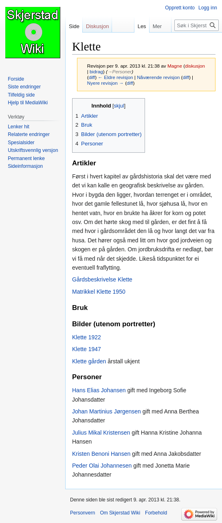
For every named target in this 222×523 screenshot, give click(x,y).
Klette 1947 (86, 349)
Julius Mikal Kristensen (101, 432)
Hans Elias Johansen (99, 390)
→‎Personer (120, 71)
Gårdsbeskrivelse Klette (102, 279)
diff (92, 77)
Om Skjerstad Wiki (120, 513)
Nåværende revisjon (158, 77)
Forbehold (156, 513)
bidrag (96, 71)
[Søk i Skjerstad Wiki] (196, 25)
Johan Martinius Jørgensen (106, 411)
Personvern (82, 513)
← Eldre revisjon (115, 77)
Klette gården (89, 361)
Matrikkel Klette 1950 (98, 291)
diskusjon (195, 65)
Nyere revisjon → (105, 83)
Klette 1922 (86, 337)
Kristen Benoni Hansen (101, 453)
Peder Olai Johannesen (102, 465)
